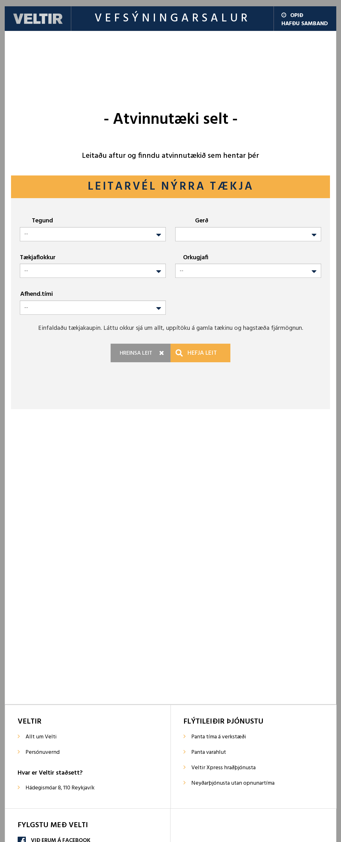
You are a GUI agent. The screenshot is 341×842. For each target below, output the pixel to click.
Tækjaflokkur (37, 257)
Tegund (42, 221)
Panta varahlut (208, 752)
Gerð (201, 221)
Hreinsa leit (136, 353)
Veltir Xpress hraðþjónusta (223, 767)
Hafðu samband (304, 23)
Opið (292, 15)
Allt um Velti (41, 737)
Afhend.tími (36, 294)
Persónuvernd (43, 752)
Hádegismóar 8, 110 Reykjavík (60, 788)
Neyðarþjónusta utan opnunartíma (233, 783)
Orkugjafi (195, 257)
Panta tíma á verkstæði (218, 737)
